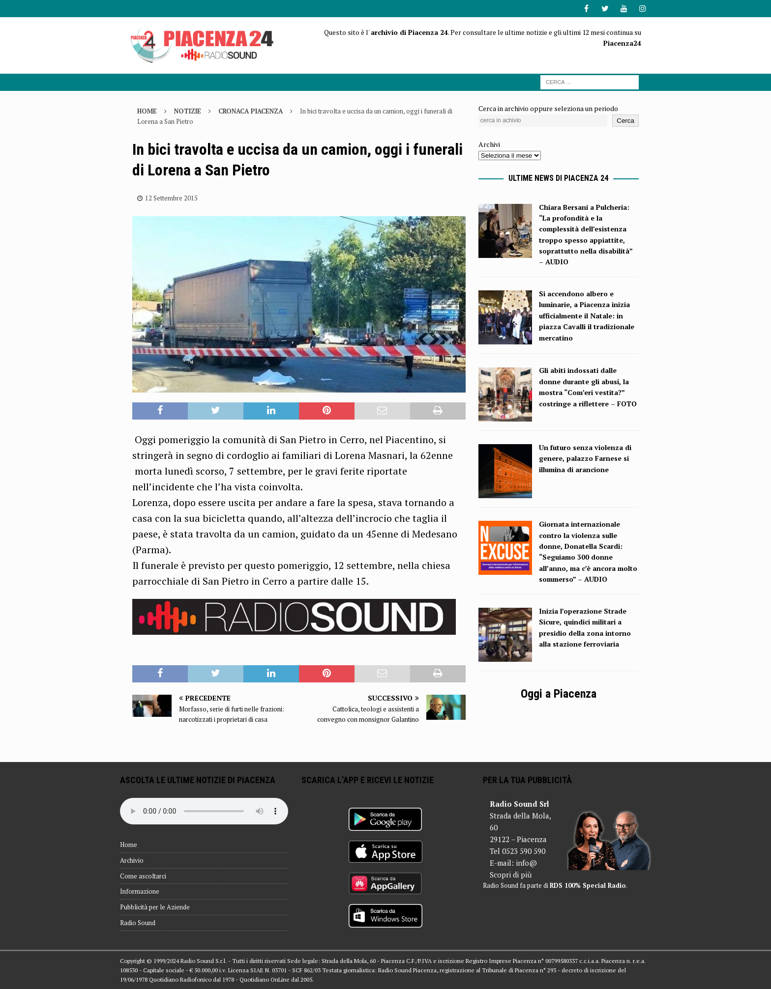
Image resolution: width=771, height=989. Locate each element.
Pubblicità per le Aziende (155, 907)
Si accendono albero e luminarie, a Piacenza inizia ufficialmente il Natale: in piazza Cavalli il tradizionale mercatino (586, 315)
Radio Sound (137, 922)
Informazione (139, 891)
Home (128, 844)
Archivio (132, 860)
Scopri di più (511, 874)
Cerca (625, 120)
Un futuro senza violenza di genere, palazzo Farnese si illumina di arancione (585, 458)
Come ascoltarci (143, 876)
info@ (526, 863)
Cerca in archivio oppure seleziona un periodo (548, 108)
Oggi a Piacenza (558, 694)
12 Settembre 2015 (171, 198)
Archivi (489, 144)
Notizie (187, 111)
